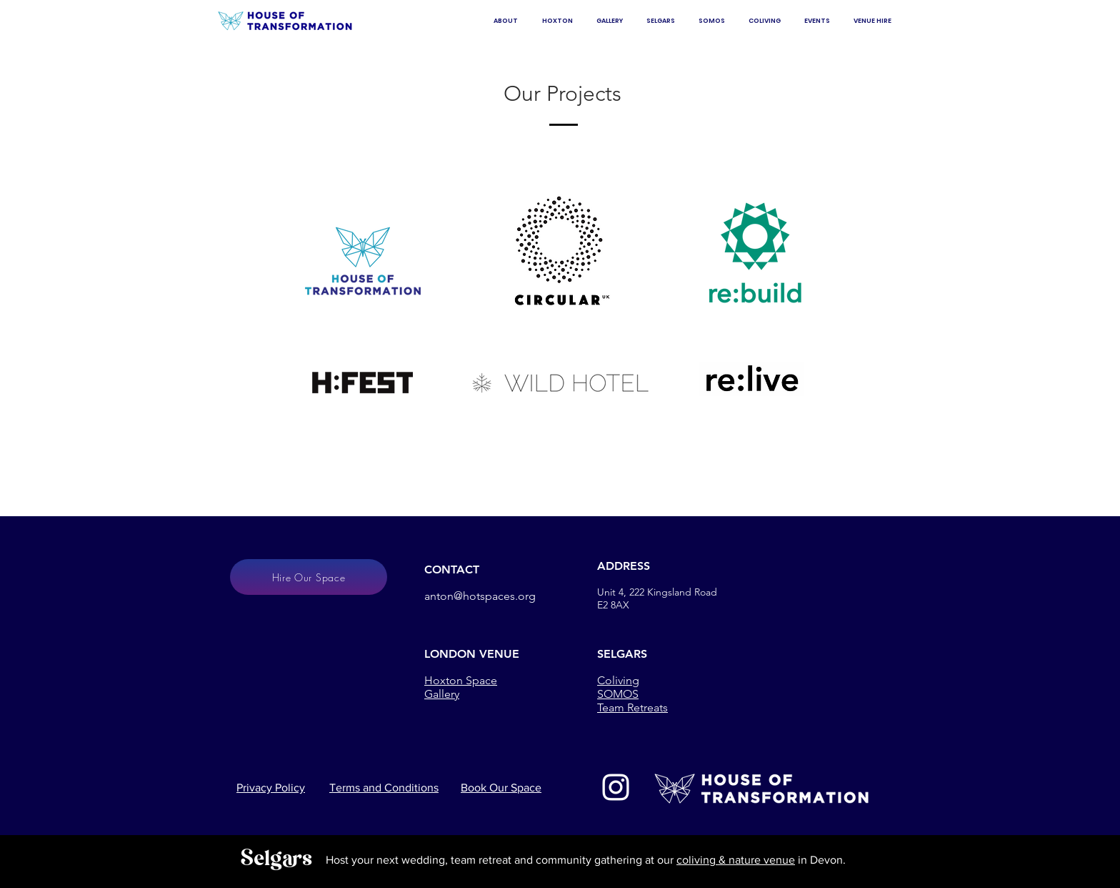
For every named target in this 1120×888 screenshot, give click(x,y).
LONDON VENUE (471, 654)
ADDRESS (623, 566)
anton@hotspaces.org (480, 596)
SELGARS (622, 654)
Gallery (441, 694)
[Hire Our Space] (308, 577)
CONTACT (451, 569)
